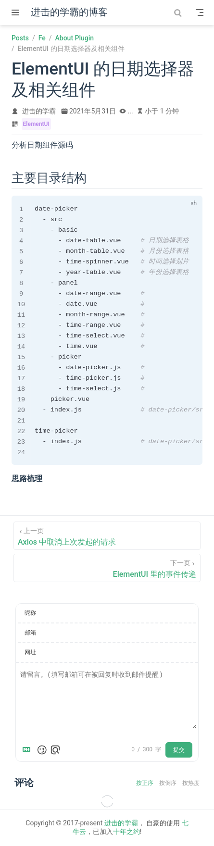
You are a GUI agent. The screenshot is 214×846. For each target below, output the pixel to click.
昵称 (30, 613)
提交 (179, 749)
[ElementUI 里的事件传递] (107, 568)
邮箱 (30, 632)
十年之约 (126, 831)
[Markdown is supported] (28, 750)
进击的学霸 (121, 823)
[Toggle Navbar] (199, 12)
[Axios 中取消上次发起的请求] (107, 536)
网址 (30, 652)
